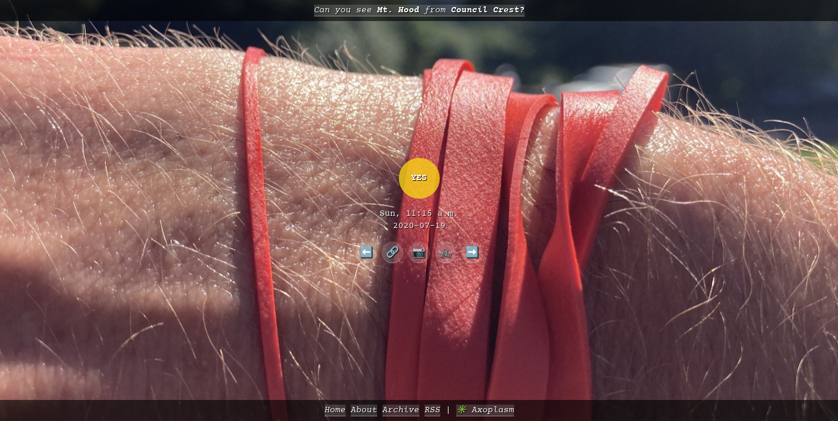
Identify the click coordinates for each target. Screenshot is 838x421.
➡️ (472, 252)
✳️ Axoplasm (485, 410)
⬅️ (366, 252)
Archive (400, 410)
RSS (432, 410)
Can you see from (419, 10)
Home (335, 410)
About (364, 410)
